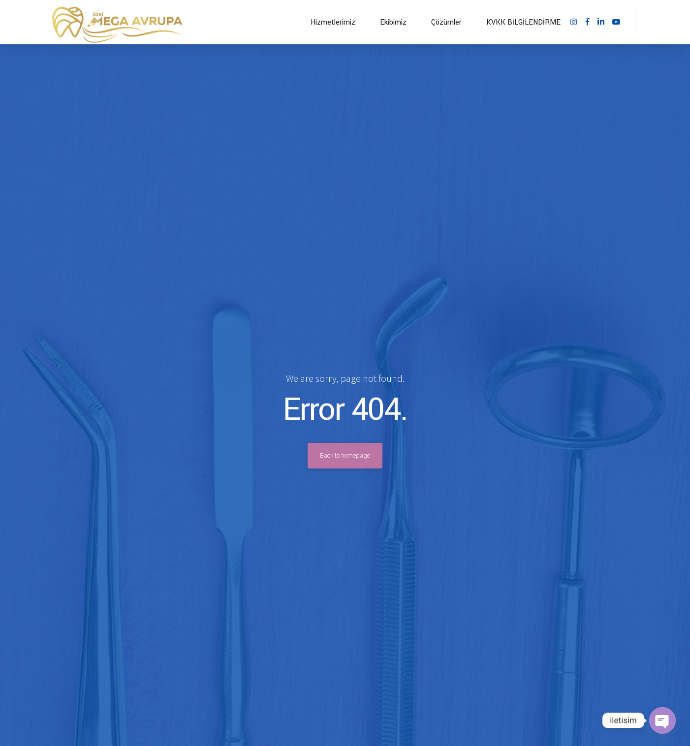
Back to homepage (345, 455)
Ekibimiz (393, 22)
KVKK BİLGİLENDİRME (523, 22)
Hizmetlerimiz (333, 22)
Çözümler (446, 22)
